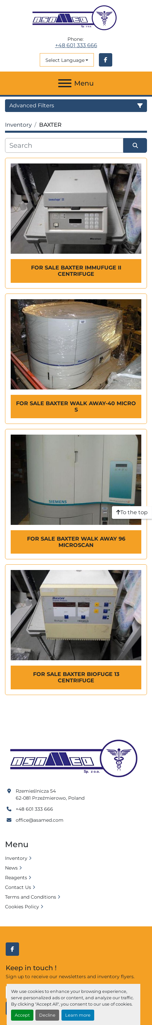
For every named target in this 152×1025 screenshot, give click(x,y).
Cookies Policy (22, 907)
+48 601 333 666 (76, 45)
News (11, 868)
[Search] (64, 145)
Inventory (16, 858)
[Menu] (64, 83)
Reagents (16, 878)
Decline (47, 1015)
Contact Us (18, 887)
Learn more (78, 1015)
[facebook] (105, 60)
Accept (22, 1015)
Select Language (65, 60)
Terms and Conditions (30, 897)
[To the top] (132, 512)
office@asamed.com (39, 820)
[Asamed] (76, 759)
